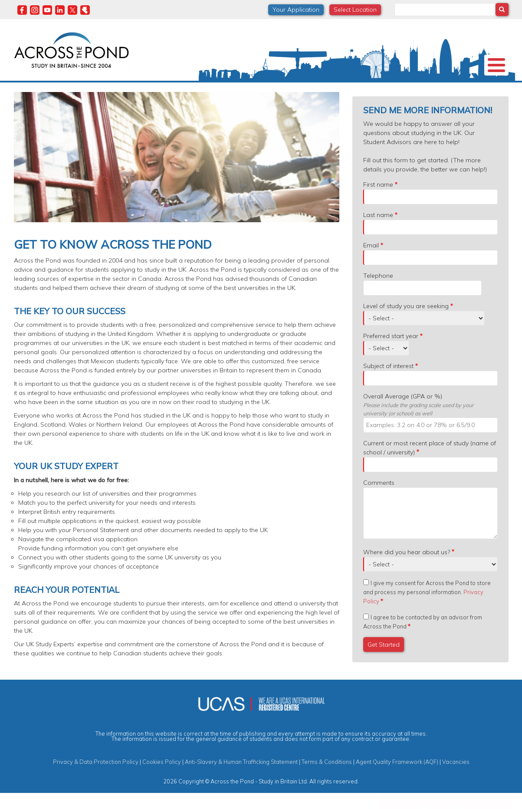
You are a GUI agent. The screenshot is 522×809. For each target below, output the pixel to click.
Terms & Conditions (327, 777)
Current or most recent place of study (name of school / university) (429, 463)
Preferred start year (390, 351)
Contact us (466, 89)
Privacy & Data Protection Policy (95, 777)
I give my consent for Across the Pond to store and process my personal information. (427, 607)
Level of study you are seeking (406, 322)
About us (35, 88)
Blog (426, 89)
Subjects (243, 89)
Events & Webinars (375, 89)
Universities (82, 89)
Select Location (355, 9)
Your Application (295, 9)
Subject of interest (388, 381)
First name (378, 200)
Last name (378, 230)
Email (371, 261)
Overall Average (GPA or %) (402, 412)
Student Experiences (301, 89)
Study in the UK (137, 89)
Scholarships (195, 89)
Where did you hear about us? (406, 568)
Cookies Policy (161, 777)
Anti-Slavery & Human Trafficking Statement (241, 777)
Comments (378, 498)
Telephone (378, 291)
